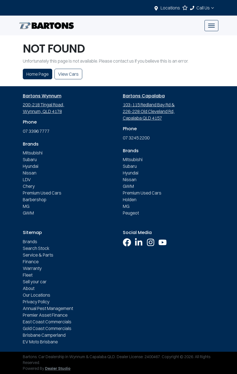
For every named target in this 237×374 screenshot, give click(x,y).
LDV (27, 179)
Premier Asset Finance (45, 315)
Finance (31, 261)
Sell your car (35, 281)
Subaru (30, 159)
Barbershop (34, 199)
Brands (30, 241)
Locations (170, 8)
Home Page (37, 74)
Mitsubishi (33, 153)
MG (26, 206)
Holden (129, 199)
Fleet (28, 275)
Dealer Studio (58, 369)
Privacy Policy (36, 301)
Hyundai (30, 166)
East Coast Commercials (47, 321)
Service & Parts (38, 255)
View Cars (68, 74)
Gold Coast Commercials (47, 328)
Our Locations (36, 295)
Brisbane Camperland (44, 335)
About (28, 288)
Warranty (32, 268)
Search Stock (36, 248)
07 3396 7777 (36, 131)
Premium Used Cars (42, 193)
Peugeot (131, 213)
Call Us (205, 8)
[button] (211, 25)
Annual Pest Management (48, 308)
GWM (28, 213)
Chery (29, 186)
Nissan (29, 173)
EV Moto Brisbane (40, 342)
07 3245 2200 (136, 138)
